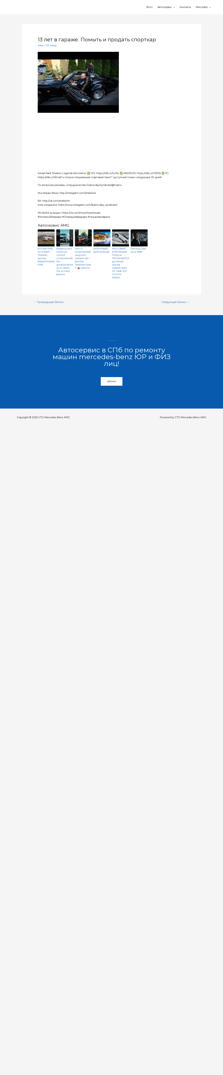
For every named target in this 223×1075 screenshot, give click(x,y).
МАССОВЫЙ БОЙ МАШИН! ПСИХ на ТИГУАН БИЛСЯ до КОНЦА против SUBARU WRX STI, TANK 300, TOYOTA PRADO (120, 262)
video (41, 45)
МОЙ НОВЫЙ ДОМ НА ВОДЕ (101, 250)
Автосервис (164, 7)
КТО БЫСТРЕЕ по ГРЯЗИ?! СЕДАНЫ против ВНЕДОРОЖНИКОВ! (46, 256)
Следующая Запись (174, 300)
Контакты (185, 7)
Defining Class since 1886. (138, 250)
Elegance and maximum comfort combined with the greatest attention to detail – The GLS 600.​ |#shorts (64, 260)
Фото (149, 7)
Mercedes (202, 7)
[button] (112, 380)
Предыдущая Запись (49, 300)
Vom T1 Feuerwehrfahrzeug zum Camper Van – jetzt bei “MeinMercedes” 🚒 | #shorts (83, 256)
